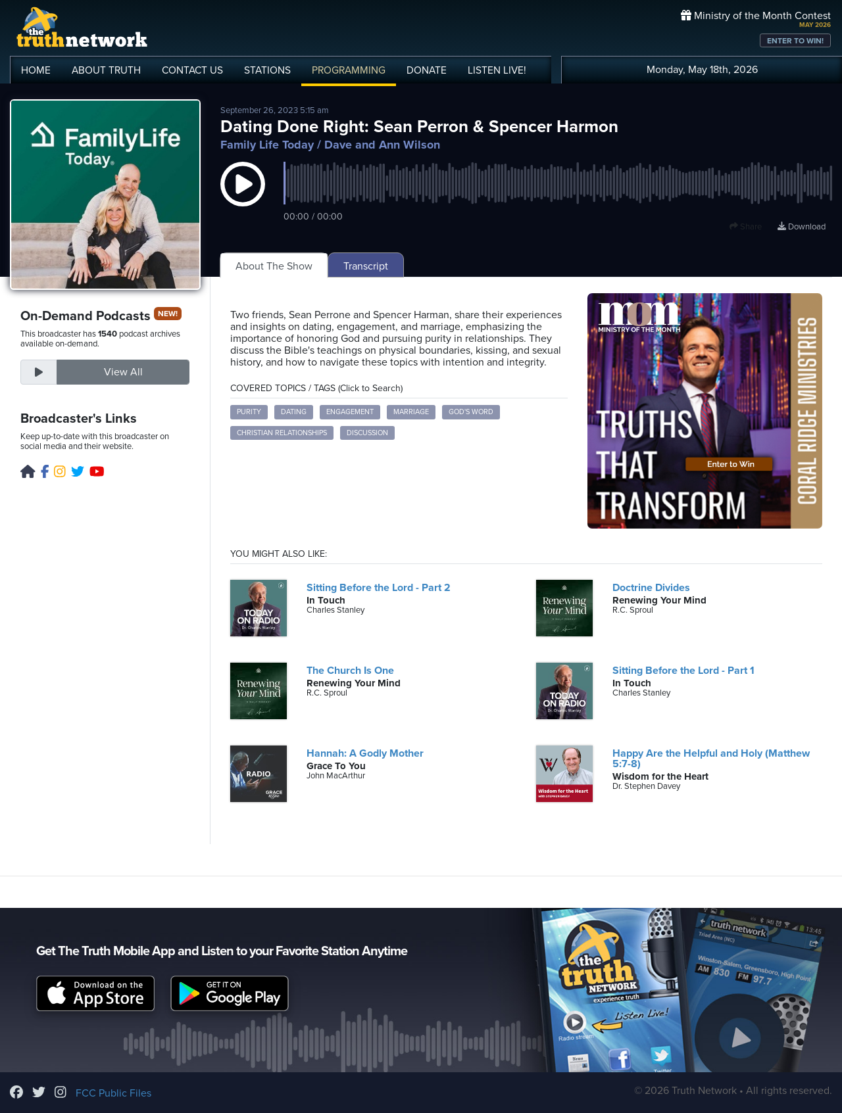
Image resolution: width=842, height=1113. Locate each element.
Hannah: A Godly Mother (365, 753)
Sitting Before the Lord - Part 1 (683, 670)
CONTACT (192, 70)
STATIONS (267, 70)
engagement (350, 412)
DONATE (427, 70)
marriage (411, 412)
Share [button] (746, 227)
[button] (242, 197)
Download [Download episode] (802, 227)
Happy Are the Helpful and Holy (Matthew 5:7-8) (711, 758)
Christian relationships (282, 433)
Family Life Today (267, 144)
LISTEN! (497, 70)
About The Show (273, 266)
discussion (367, 433)
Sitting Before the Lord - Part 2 (379, 587)
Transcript (365, 266)
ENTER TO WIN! (795, 40)
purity (249, 412)
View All (123, 372)
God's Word (471, 412)
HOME (36, 70)
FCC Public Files (113, 1093)
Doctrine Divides (651, 587)
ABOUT (106, 70)
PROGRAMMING (348, 70)
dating (294, 412)
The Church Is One (350, 670)
